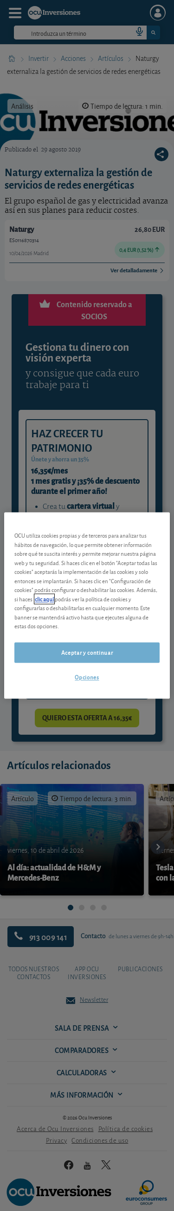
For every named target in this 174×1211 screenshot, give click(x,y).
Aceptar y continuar (87, 652)
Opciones (87, 676)
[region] (86, 605)
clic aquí (44, 598)
